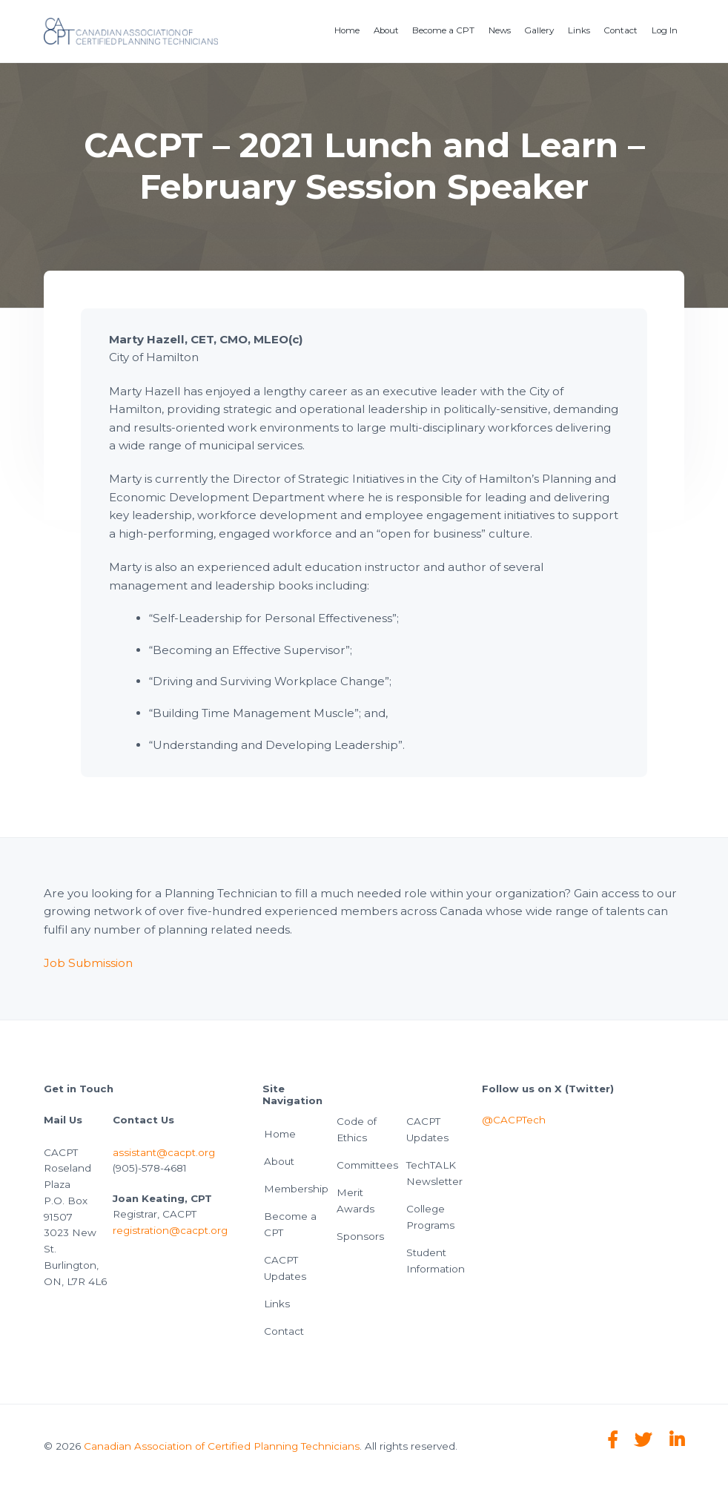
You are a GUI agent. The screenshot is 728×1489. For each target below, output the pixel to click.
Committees (367, 1165)
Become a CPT (290, 1224)
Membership (296, 1189)
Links (277, 1304)
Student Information (435, 1261)
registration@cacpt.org (170, 1230)
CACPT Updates (285, 1268)
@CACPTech (514, 1120)
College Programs (430, 1217)
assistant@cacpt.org (164, 1152)
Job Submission (88, 963)
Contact (284, 1331)
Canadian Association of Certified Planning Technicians (222, 1446)
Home (280, 1134)
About (279, 1161)
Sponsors (360, 1236)
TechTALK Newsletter (434, 1173)
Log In (665, 30)
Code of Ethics (357, 1129)
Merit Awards (355, 1200)
